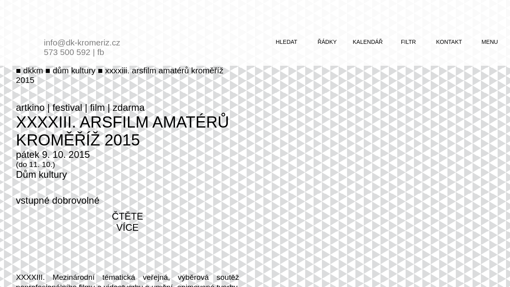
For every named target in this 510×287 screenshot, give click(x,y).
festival (67, 107)
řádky (327, 42)
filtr (408, 42)
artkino (30, 107)
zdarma (129, 107)
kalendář (367, 42)
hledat (286, 42)
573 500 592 (67, 52)
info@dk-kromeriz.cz (82, 42)
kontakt (449, 42)
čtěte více (127, 222)
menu (489, 42)
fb (100, 52)
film (97, 107)
